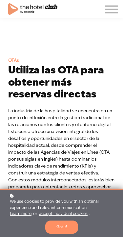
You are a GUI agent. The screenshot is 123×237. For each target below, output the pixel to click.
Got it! (61, 227)
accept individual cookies (63, 214)
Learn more (20, 214)
